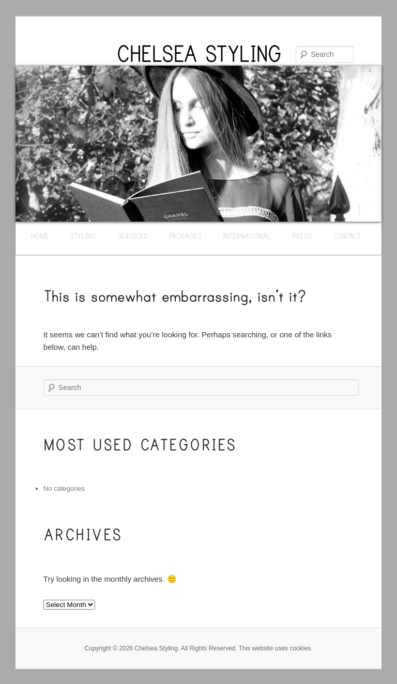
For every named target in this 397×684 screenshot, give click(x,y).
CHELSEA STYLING (198, 54)
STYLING (83, 235)
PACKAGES (185, 235)
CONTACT (347, 235)
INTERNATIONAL (247, 235)
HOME (40, 235)
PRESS (302, 235)
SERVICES (132, 235)
